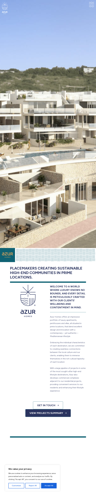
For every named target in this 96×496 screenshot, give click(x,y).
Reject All (33, 486)
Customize (16, 486)
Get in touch (48, 405)
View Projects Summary (48, 413)
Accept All (49, 486)
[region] (32, 478)
